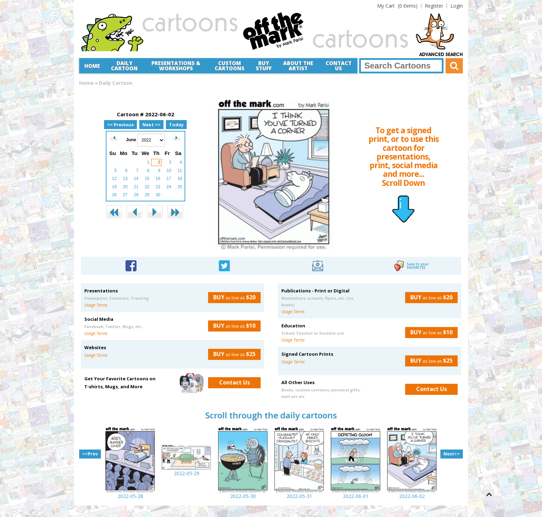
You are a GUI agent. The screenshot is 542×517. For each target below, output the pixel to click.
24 (169, 186)
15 (147, 178)
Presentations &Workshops (175, 66)
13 (125, 178)
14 (136, 178)
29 (147, 194)
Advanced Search (441, 54)
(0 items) (397, 5)
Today (176, 124)
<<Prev (90, 454)
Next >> (151, 124)
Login (456, 5)
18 (179, 178)
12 (114, 178)
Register (434, 5)
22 (147, 186)
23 (158, 186)
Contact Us (339, 66)
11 (179, 170)
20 (125, 186)
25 (179, 186)
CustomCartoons (229, 66)
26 (114, 194)
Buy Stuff (264, 66)
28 (136, 194)
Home (92, 65)
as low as (231, 297)
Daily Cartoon (124, 66)
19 (114, 186)
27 (125, 194)
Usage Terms (96, 305)
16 (158, 178)
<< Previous (120, 124)
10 (169, 170)
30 (158, 194)
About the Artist (298, 66)
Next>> (451, 454)
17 (169, 178)
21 (136, 186)
